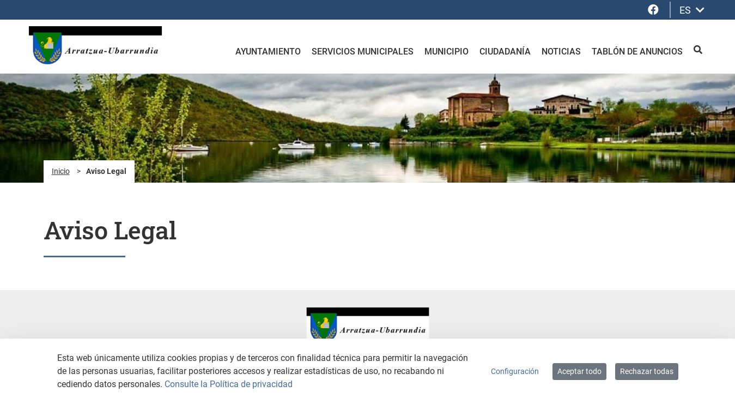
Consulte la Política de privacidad (229, 384)
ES (691, 10)
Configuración (515, 371)
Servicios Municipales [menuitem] (363, 51)
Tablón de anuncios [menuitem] (637, 51)
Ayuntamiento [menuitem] (268, 51)
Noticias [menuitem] (561, 51)
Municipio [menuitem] (446, 51)
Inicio (61, 171)
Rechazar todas (646, 371)
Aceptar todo (579, 371)
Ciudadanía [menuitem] (505, 51)
